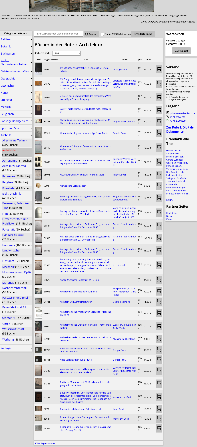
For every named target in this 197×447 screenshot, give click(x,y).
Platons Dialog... (174, 165)
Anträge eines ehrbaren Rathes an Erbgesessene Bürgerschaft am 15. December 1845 (85, 225)
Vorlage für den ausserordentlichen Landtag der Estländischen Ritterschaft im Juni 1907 (124, 212)
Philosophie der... (174, 175)
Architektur (10, 152)
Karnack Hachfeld (122, 397)
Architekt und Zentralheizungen (76, 301)
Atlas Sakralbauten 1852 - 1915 (76, 359)
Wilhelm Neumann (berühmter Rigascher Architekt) (124, 370)
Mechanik (15, 267)
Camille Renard (120, 133)
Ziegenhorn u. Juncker (124, 121)
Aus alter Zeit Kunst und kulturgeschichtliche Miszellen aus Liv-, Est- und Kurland (85, 371)
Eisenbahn (16, 188)
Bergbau (15, 182)
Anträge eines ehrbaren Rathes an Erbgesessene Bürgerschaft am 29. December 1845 (85, 250)
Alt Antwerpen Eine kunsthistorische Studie (82, 174)
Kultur (169, 219)
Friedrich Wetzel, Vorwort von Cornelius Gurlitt (124, 162)
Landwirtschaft (12, 253)
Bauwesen (16, 176)
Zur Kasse (181, 51)
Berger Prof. (119, 349)
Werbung (15, 339)
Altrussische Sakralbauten (73, 185)
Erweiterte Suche (143, 33)
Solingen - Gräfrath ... (177, 178)
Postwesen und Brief (15, 300)
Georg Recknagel (121, 301)
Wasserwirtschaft (13, 331)
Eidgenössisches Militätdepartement (124, 198)
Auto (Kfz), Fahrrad (14, 168)
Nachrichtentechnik (14, 290)
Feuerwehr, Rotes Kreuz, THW (17, 205)
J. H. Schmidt (119, 265)
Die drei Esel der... (175, 156)
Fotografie (16, 229)
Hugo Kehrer (119, 174)
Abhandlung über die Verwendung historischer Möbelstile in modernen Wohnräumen (85, 121)
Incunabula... (172, 184)
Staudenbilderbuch (175, 181)
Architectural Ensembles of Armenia (78, 291)
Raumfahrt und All (14, 309)
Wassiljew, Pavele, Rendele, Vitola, (124, 326)
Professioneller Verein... (178, 193)
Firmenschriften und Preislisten (17, 221)
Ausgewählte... (173, 153)
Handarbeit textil (13, 237)
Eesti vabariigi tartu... (177, 190)
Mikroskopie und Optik (16, 274)
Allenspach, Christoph (124, 338)
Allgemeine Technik (14, 143)
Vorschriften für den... (177, 168)
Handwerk (17, 245)
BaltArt (170, 216)
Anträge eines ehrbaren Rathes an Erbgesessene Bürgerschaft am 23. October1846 (85, 238)
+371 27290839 (175, 120)
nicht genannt (120, 69)
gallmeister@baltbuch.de (180, 113)
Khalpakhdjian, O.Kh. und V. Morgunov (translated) (124, 291)
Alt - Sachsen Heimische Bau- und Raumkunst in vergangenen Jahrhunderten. (85, 162)
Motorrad (15, 282)
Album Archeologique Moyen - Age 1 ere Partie (84, 133)
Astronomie (17, 160)
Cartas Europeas (174, 159)
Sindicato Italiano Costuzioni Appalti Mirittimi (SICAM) (124, 83)
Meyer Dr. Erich (121, 418)
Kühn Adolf (118, 408)
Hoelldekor (171, 212)
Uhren (13, 324)
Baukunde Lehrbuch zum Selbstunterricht (81, 408)
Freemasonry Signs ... (177, 187)
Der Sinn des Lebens (176, 171)
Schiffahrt (16, 318)
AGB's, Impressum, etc (45, 443)
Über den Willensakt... (177, 162)
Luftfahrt (15, 261)
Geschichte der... (174, 150)
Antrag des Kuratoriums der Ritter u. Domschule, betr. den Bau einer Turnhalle (85, 212)
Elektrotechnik (11, 196)
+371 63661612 (175, 116)
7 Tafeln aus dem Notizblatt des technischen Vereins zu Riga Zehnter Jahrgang (85, 97)
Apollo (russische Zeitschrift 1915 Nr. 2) (80, 279)
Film (12, 214)
